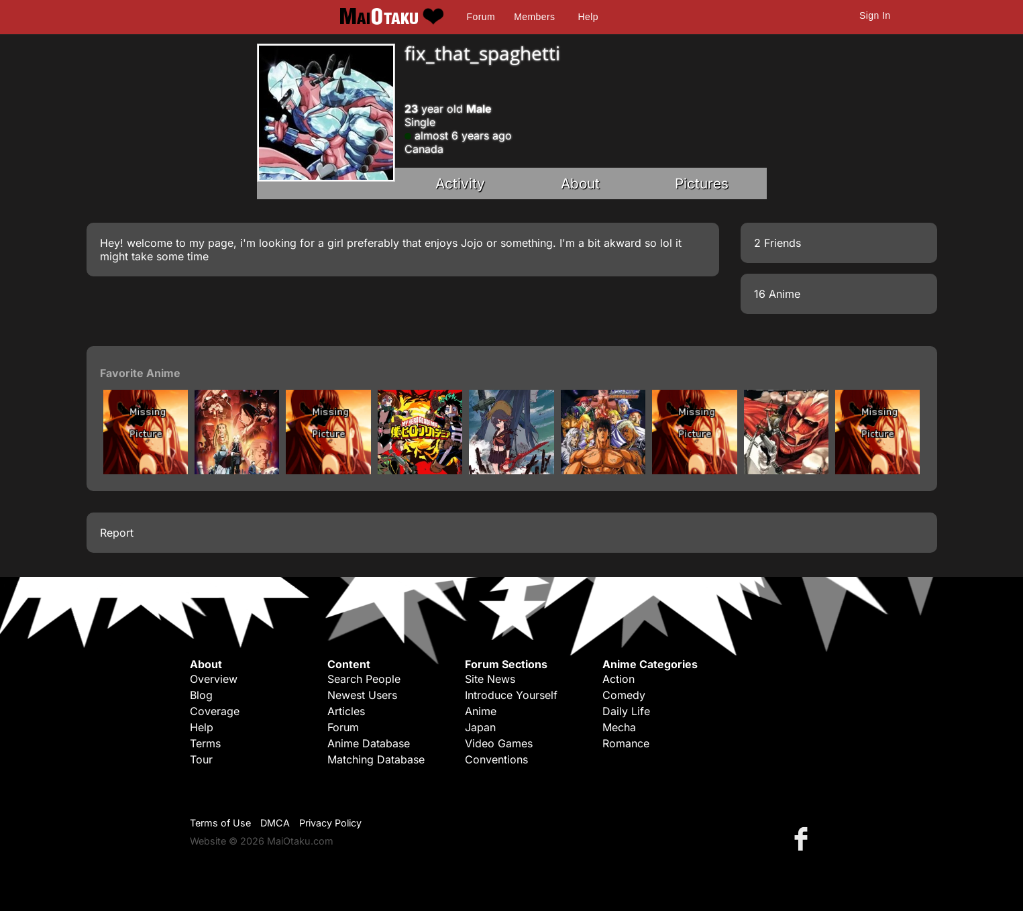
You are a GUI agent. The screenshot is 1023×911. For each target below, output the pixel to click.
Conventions (496, 759)
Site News (490, 679)
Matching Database (376, 759)
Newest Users (362, 695)
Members (534, 16)
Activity (460, 183)
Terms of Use (220, 822)
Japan (480, 727)
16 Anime (777, 294)
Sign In (874, 15)
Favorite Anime (140, 373)
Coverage (214, 711)
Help (588, 16)
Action (618, 679)
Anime (480, 711)
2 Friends (777, 243)
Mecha (619, 727)
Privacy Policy (330, 822)
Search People (363, 679)
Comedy (623, 695)
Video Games (499, 743)
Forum (481, 16)
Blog (201, 695)
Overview (213, 679)
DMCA (275, 822)
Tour (201, 759)
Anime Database (368, 743)
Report (116, 532)
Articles (346, 711)
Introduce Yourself (511, 695)
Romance (625, 743)
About (580, 183)
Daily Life (626, 711)
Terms (205, 743)
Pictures (702, 183)
